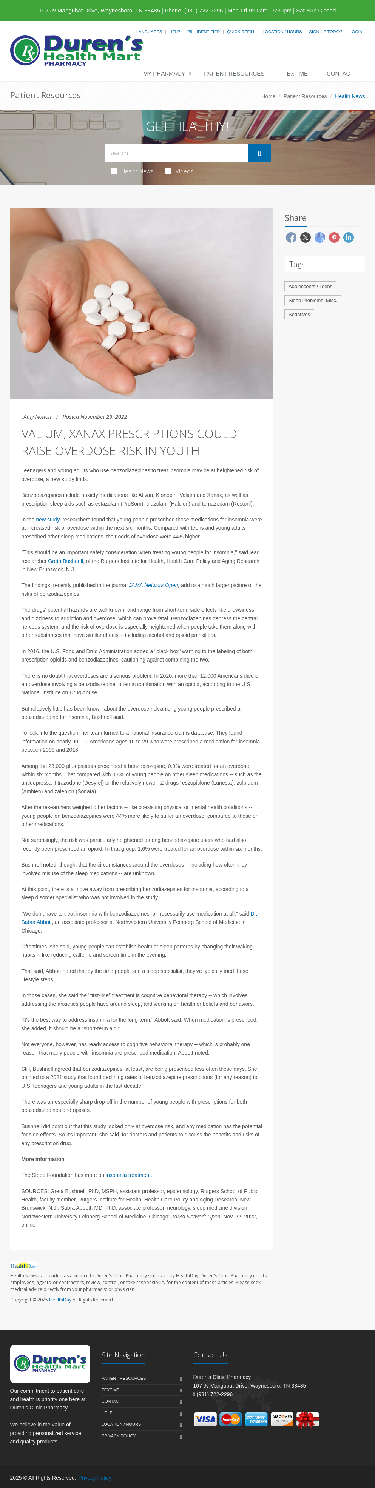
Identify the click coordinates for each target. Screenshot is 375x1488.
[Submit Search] (259, 153)
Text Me (295, 73)
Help (174, 31)
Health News (132, 171)
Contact (340, 73)
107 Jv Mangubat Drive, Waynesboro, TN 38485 (99, 10)
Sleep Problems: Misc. (313, 300)
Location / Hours (282, 31)
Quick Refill (241, 31)
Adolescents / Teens (310, 286)
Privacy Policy (119, 1436)
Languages (149, 31)
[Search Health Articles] (176, 153)
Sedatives (299, 314)
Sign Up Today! (326, 31)
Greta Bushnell (65, 561)
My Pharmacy (164, 73)
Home (268, 96)
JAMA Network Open (153, 585)
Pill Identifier (203, 31)
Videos (179, 171)
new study (47, 520)
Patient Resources (234, 73)
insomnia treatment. (129, 1175)
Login (355, 31)
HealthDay (60, 1300)
